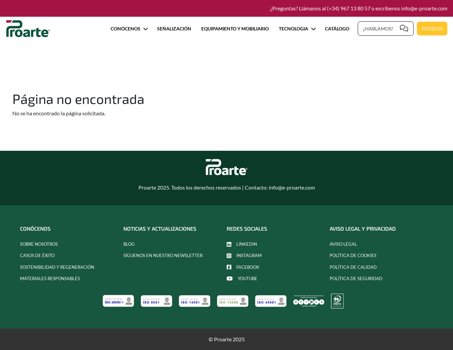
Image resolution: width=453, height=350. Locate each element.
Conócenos (129, 28)
